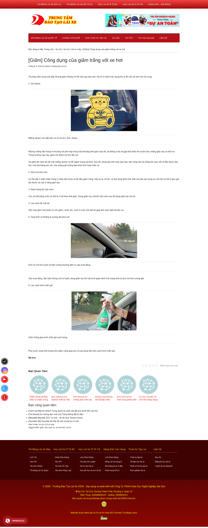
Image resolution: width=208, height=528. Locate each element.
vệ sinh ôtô (60, 427)
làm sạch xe (50, 427)
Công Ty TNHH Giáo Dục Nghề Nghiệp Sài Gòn (139, 486)
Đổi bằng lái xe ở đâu (114, 466)
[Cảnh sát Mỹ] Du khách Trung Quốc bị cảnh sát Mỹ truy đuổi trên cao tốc (63, 411)
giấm (42, 427)
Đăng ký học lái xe (162, 462)
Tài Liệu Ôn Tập (61, 466)
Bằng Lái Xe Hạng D (113, 462)
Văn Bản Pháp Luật (63, 470)
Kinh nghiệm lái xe (137, 470)
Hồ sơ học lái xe (86, 466)
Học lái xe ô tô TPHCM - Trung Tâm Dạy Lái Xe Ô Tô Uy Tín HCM (53, 20)
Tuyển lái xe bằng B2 (163, 466)
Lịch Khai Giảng (86, 457)
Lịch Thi (33, 457)
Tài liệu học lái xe (137, 462)
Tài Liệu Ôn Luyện (87, 462)
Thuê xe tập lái (136, 457)
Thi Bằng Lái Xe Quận (39, 470)
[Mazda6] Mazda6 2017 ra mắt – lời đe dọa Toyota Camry (55, 418)
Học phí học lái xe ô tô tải (90, 470)
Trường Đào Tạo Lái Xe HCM (68, 486)
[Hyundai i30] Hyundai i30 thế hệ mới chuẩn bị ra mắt (53, 421)
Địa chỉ (158, 457)
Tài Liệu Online (36, 466)
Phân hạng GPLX (112, 470)
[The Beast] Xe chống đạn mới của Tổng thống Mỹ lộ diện (55, 414)
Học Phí (33, 462)
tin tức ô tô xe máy (46, 424)
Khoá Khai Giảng (62, 457)
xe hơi (68, 427)
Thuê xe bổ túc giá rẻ (139, 466)
